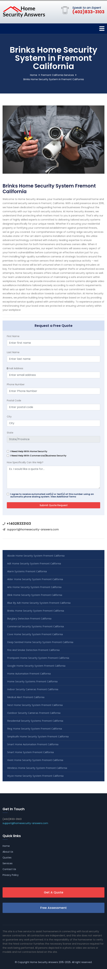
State (10, 432)
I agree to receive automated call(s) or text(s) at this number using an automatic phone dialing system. (52, 495)
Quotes (7, 857)
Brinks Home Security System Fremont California (35, 610)
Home (33, 75)
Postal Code (14, 400)
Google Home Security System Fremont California (36, 665)
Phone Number (16, 384)
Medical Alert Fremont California (25, 697)
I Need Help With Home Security (28, 451)
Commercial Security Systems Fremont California (35, 626)
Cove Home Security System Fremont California (35, 634)
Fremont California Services (57, 75)
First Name (13, 336)
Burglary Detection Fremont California (29, 618)
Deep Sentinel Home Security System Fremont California (40, 642)
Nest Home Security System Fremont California (35, 705)
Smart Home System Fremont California (30, 752)
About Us (8, 851)
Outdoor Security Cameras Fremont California (33, 712)
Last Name (13, 352)
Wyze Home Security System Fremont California (35, 775)
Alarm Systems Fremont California (27, 571)
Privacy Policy (11, 875)
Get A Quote (53, 892)
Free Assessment (53, 908)
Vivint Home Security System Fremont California (35, 760)
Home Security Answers (44, 962)
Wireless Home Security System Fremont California (37, 768)
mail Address (15, 368)
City (9, 416)
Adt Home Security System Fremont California (34, 563)
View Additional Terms (63, 496)
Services (7, 863)
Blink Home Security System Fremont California (34, 595)
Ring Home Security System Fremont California (34, 728)
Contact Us (9, 869)
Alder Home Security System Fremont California (35, 579)
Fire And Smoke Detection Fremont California (33, 650)
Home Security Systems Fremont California (32, 681)
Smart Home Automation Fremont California (32, 744)
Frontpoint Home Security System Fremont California (38, 657)
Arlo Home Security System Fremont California (34, 587)
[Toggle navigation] (101, 28)
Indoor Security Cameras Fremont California (32, 689)
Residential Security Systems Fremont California (35, 720)
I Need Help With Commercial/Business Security (38, 455)
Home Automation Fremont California (29, 673)
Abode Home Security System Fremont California (36, 555)
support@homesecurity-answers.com (33, 529)
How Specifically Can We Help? (25, 462)
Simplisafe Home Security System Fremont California (38, 736)
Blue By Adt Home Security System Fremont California (38, 602)
